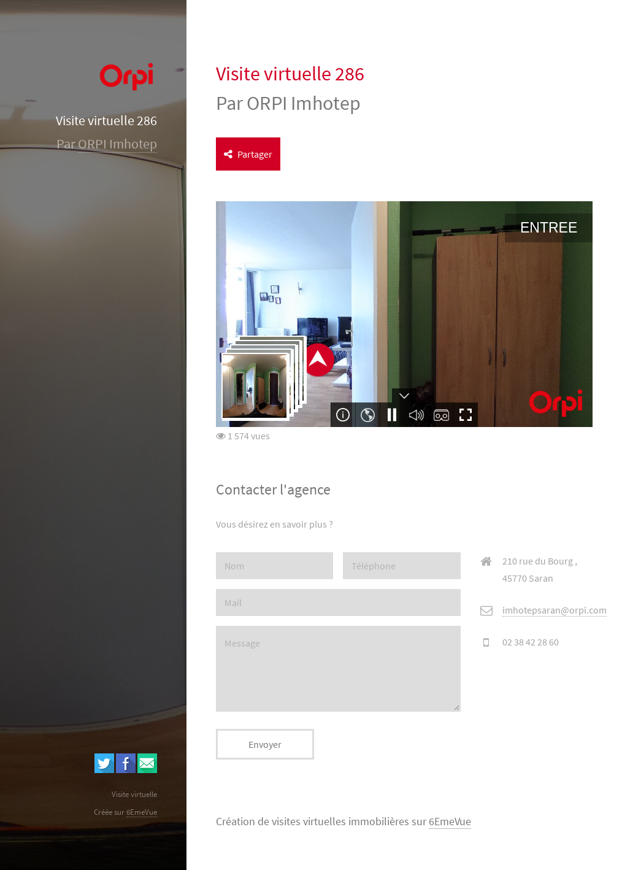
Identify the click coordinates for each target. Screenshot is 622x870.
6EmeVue (450, 821)
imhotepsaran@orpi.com (554, 610)
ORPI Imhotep (117, 144)
